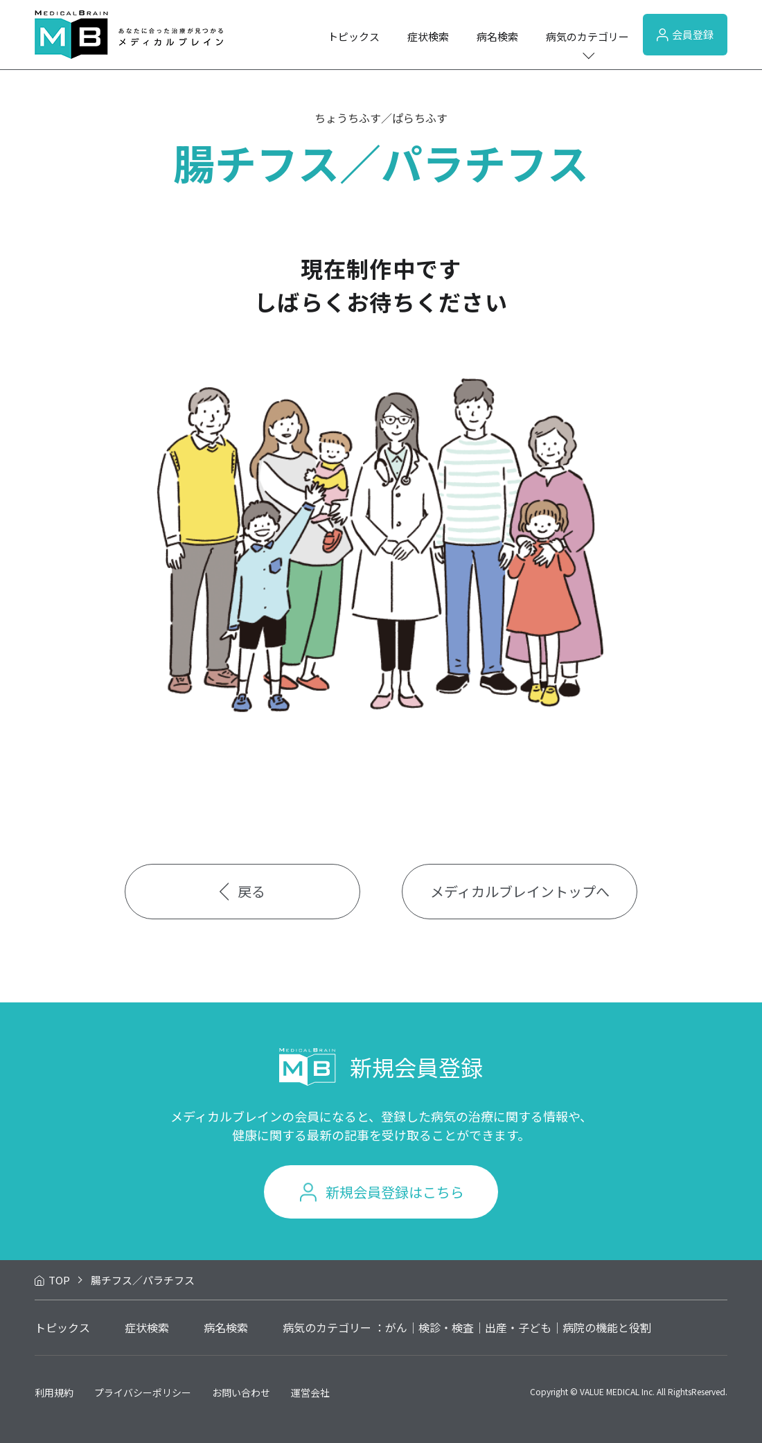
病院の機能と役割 (606, 1327)
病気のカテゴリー (587, 36)
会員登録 (685, 34)
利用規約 (54, 1392)
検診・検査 (446, 1327)
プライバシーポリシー (142, 1392)
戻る (243, 891)
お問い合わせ (241, 1392)
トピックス (354, 36)
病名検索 (497, 36)
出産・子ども (518, 1327)
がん (396, 1327)
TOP (59, 1280)
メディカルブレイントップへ (520, 891)
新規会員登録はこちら (395, 1192)
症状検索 (428, 36)
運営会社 (310, 1392)
